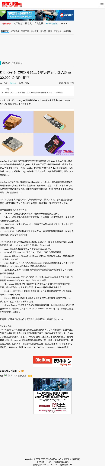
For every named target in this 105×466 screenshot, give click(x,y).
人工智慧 (18, 23)
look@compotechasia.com (57, 462)
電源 (50, 31)
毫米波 (43, 31)
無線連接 (67, 31)
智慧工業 (25, 31)
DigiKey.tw (58, 319)
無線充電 (35, 31)
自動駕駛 (38, 23)
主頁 (14, 63)
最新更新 (5, 31)
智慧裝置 (58, 31)
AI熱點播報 (6, 23)
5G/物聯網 (15, 31)
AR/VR (63, 23)
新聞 (17, 63)
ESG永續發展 (52, 23)
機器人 (28, 23)
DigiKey (13, 83)
